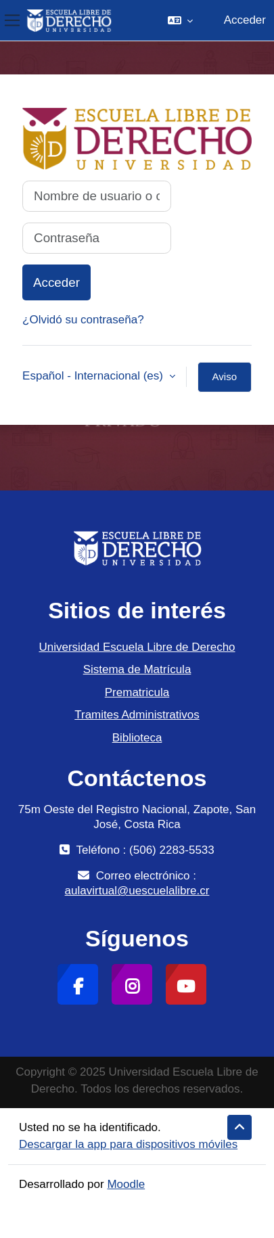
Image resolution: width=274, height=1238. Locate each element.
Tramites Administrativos (137, 714)
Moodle (126, 1184)
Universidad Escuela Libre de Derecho (137, 647)
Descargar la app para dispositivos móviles (128, 1144)
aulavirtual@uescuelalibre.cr (137, 890)
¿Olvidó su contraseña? (83, 319)
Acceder (245, 20)
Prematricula (137, 692)
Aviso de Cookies (224, 381)
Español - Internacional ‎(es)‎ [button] (94, 375)
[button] (180, 20)
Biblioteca (137, 737)
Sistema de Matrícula (137, 669)
